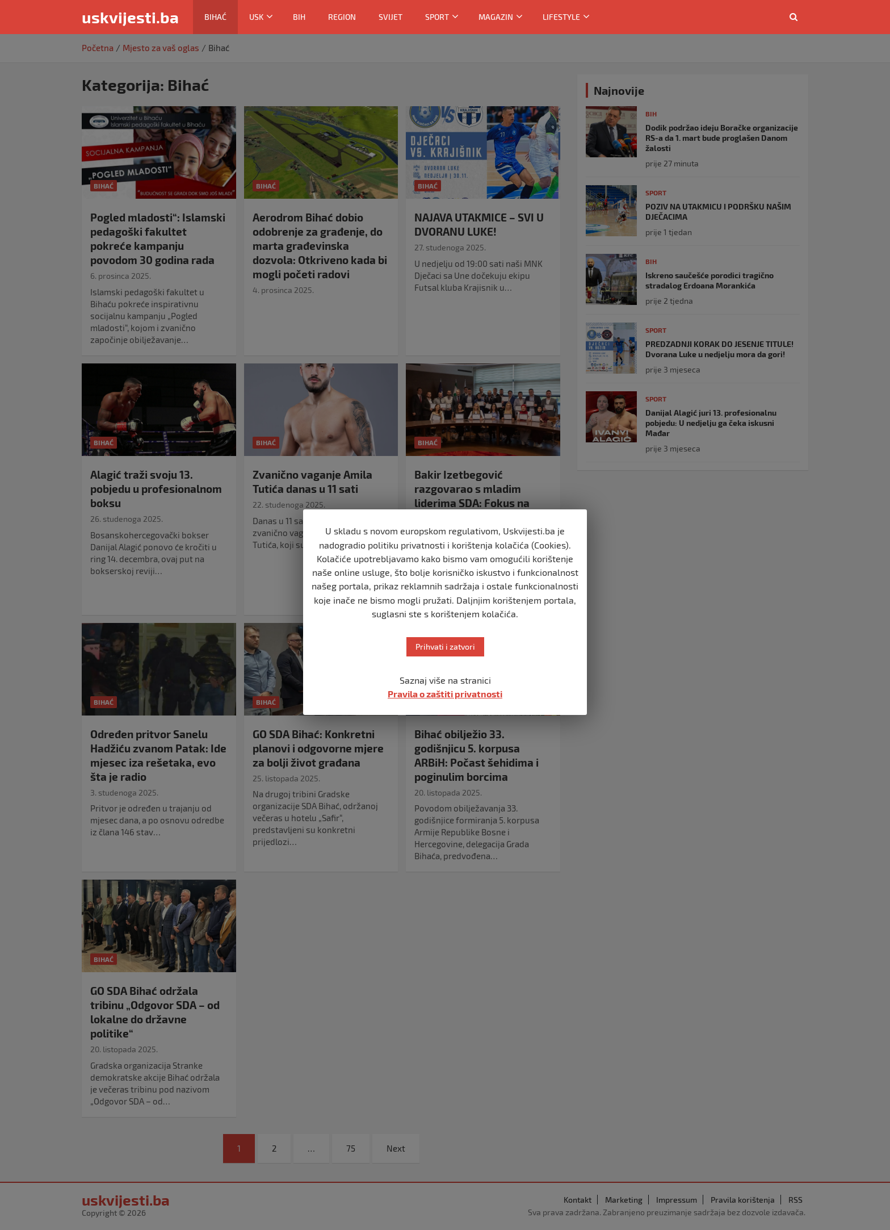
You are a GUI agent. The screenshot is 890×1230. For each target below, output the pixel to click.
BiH (299, 17)
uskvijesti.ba (130, 17)
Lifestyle (561, 17)
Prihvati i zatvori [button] (445, 646)
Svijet (390, 17)
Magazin (495, 17)
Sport (437, 17)
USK (256, 17)
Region (342, 17)
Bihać (215, 17)
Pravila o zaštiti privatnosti (445, 693)
